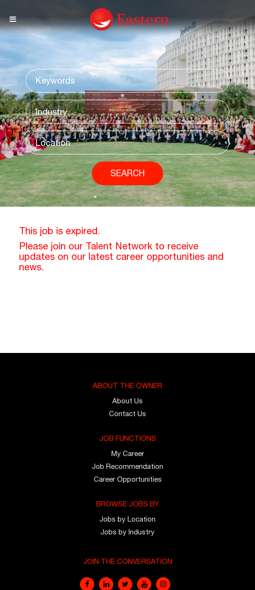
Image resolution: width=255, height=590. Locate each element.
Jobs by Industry (127, 532)
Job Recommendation (127, 466)
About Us (127, 401)
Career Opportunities (128, 479)
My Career (127, 453)
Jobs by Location (127, 519)
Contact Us (127, 413)
